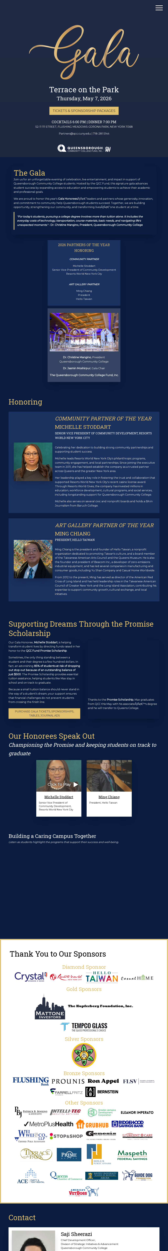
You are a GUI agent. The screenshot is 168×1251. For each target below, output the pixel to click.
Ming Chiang (109, 797)
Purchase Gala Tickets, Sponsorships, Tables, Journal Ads (44, 713)
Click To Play (59, 784)
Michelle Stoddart (58, 797)
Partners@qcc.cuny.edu (75, 133)
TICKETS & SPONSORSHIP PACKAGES (84, 111)
